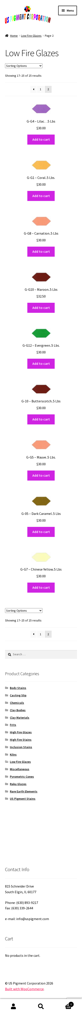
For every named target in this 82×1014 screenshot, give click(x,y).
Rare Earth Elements (23, 791)
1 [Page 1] (40, 89)
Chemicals (17, 703)
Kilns (13, 754)
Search (41, 1006)
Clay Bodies (18, 710)
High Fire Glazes (21, 732)
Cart (64, 1003)
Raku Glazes (18, 784)
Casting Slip (18, 695)
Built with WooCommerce (24, 989)
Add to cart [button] (41, 139)
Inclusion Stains (21, 747)
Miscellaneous (19, 769)
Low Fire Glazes (31, 36)
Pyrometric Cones (22, 777)
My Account (13, 1006)
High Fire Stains (20, 740)
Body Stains (18, 688)
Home (14, 36)
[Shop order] (23, 65)
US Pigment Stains (22, 799)
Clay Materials (19, 718)
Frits (13, 725)
